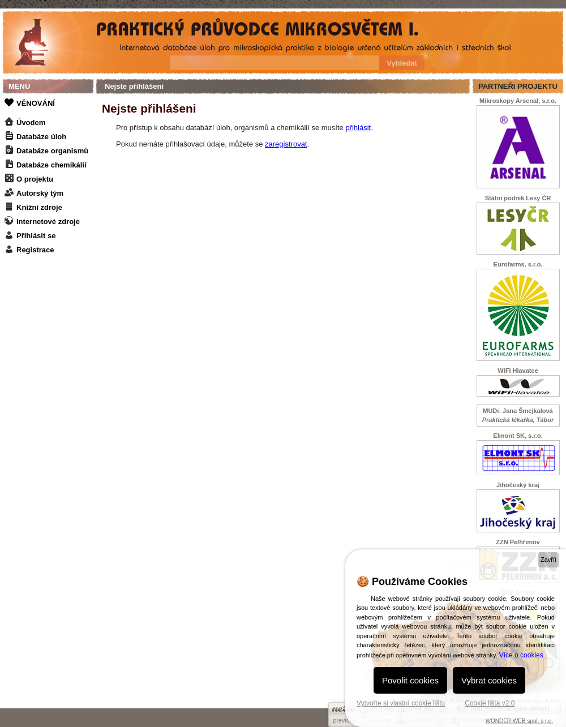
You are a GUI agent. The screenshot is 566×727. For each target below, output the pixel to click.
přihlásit (358, 127)
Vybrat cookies (489, 680)
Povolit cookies (410, 680)
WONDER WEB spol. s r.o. (519, 721)
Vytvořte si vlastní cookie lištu (401, 703)
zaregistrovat (286, 144)
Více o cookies (521, 655)
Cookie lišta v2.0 (489, 703)
